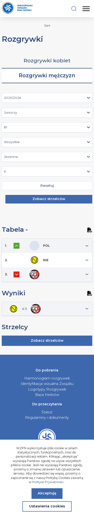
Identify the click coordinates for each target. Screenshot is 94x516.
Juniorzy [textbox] (10, 112)
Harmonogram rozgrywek (47, 378)
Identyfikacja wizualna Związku (47, 383)
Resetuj (47, 185)
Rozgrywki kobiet (47, 60)
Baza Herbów (47, 395)
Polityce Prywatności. (48, 482)
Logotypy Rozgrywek (47, 389)
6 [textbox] (5, 171)
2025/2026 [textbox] (12, 98)
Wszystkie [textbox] (12, 142)
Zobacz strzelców (48, 199)
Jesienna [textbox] (11, 157)
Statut (47, 412)
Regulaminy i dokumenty (47, 417)
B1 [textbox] (5, 127)
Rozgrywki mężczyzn (47, 75)
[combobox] (47, 98)
